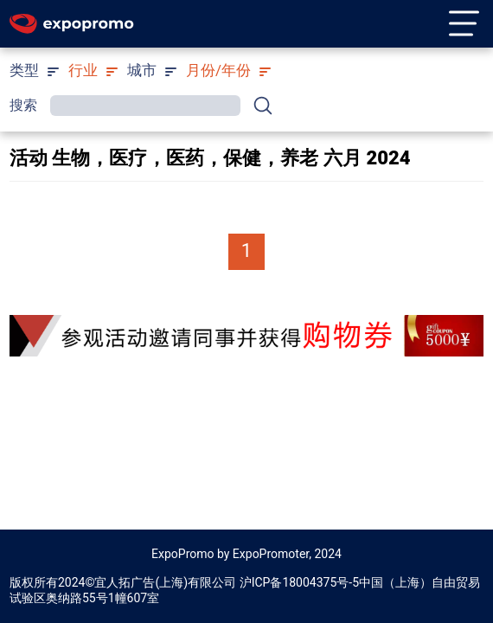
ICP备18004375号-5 (305, 582)
